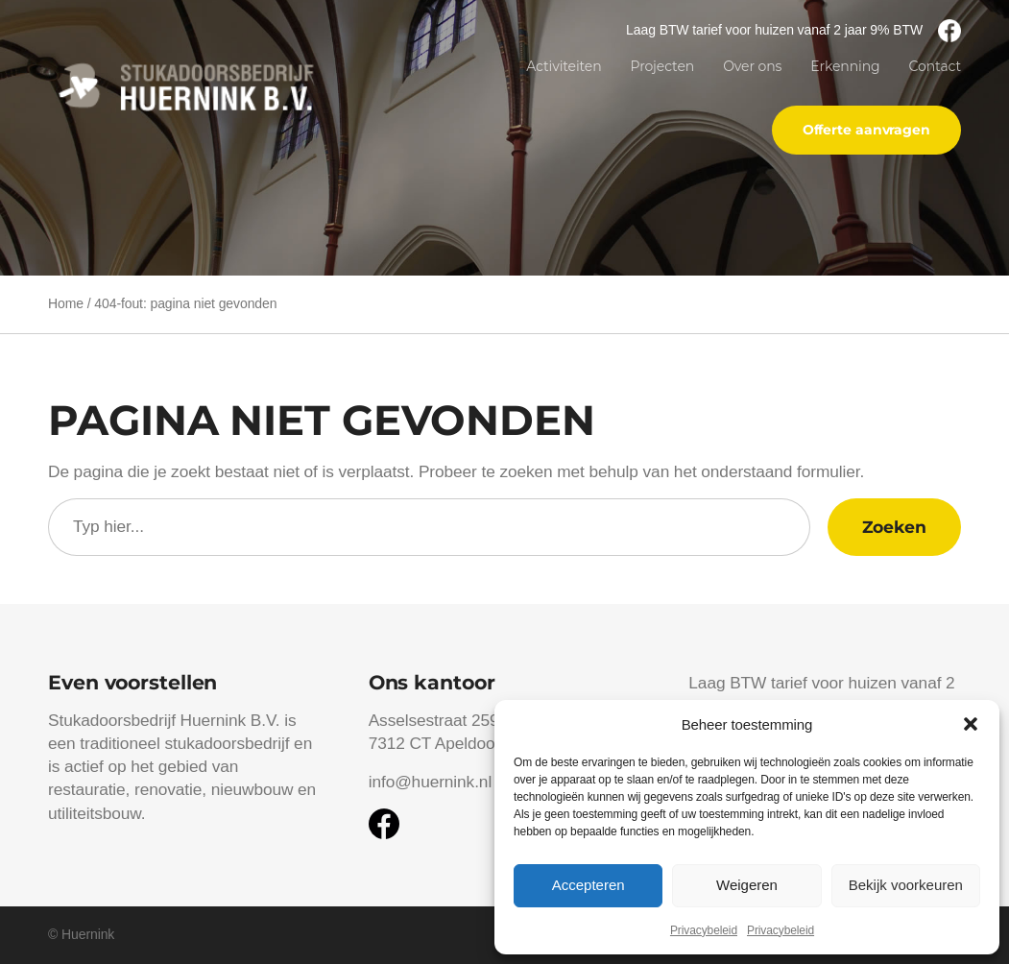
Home (66, 303)
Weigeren (747, 885)
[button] (970, 724)
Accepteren (588, 885)
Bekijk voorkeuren (906, 885)
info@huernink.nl (430, 781)
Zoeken (894, 527)
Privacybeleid (703, 930)
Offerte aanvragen (866, 129)
